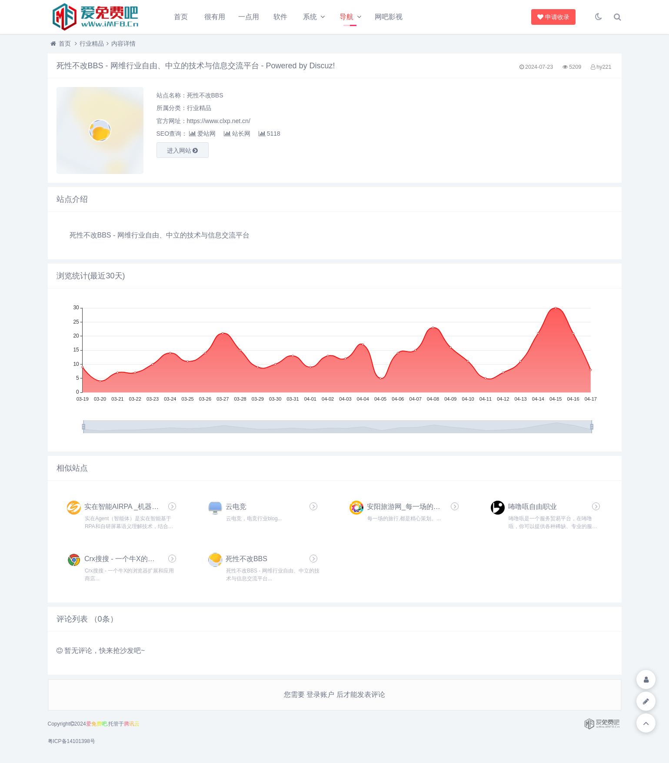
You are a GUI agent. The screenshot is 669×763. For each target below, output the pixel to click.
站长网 (237, 133)
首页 (181, 16)
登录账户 (320, 694)
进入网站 (182, 150)
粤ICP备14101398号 (71, 741)
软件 (280, 16)
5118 (269, 133)
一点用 (248, 16)
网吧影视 (389, 16)
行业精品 (92, 43)
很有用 (214, 16)
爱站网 (202, 133)
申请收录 (553, 16)
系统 (310, 16)
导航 (346, 16)
